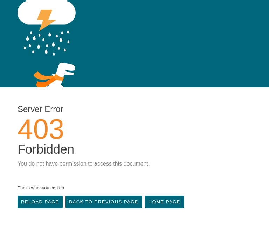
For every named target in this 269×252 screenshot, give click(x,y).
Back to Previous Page (103, 201)
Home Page (164, 201)
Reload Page (40, 201)
